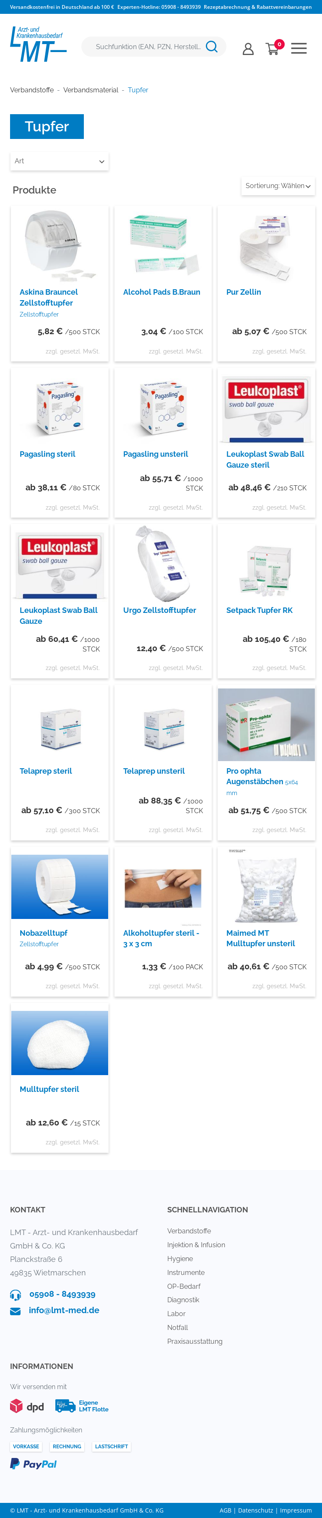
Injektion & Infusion (196, 1245)
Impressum (296, 1510)
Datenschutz (255, 1510)
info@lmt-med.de (64, 1310)
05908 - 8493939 (181, 6)
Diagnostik (183, 1300)
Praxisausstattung (195, 1341)
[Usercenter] (248, 49)
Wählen (278, 186)
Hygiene (180, 1259)
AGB (225, 1510)
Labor (176, 1314)
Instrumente (186, 1273)
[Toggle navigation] (299, 48)
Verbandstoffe (189, 1231)
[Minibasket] (272, 49)
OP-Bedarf (183, 1286)
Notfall (177, 1328)
